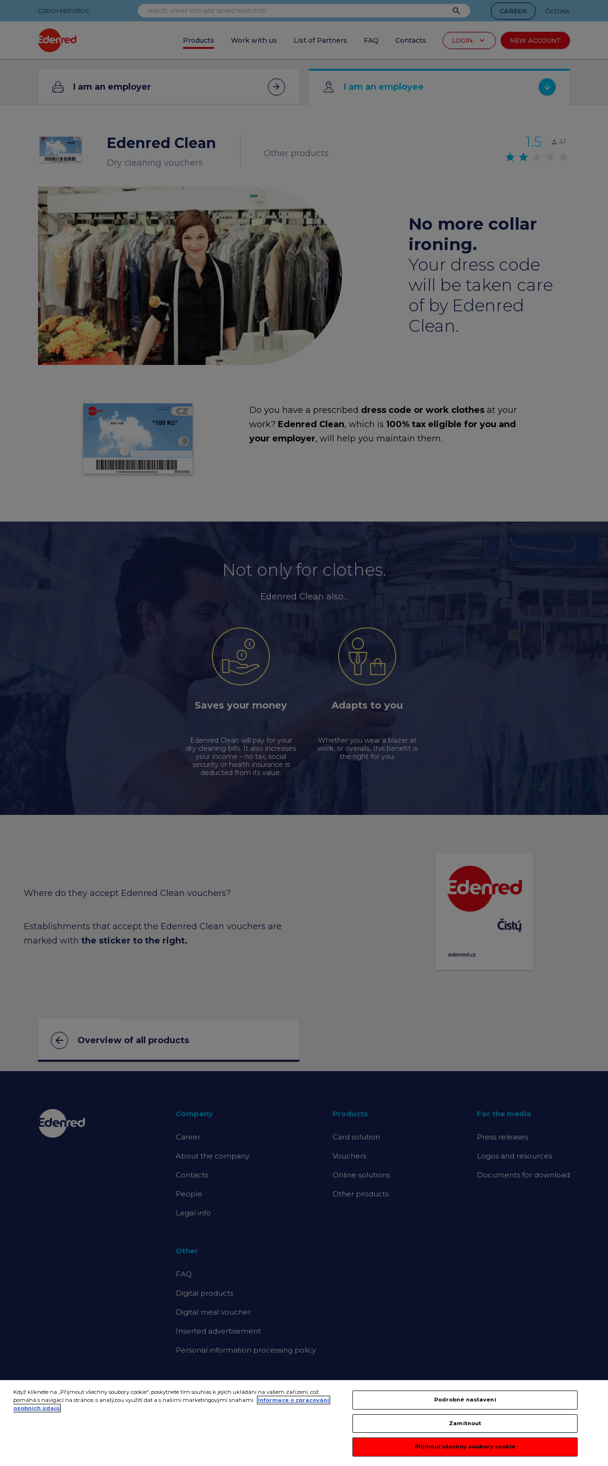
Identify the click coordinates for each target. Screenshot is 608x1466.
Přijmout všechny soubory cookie (465, 1446)
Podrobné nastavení (465, 1399)
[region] (304, 1423)
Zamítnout (465, 1423)
